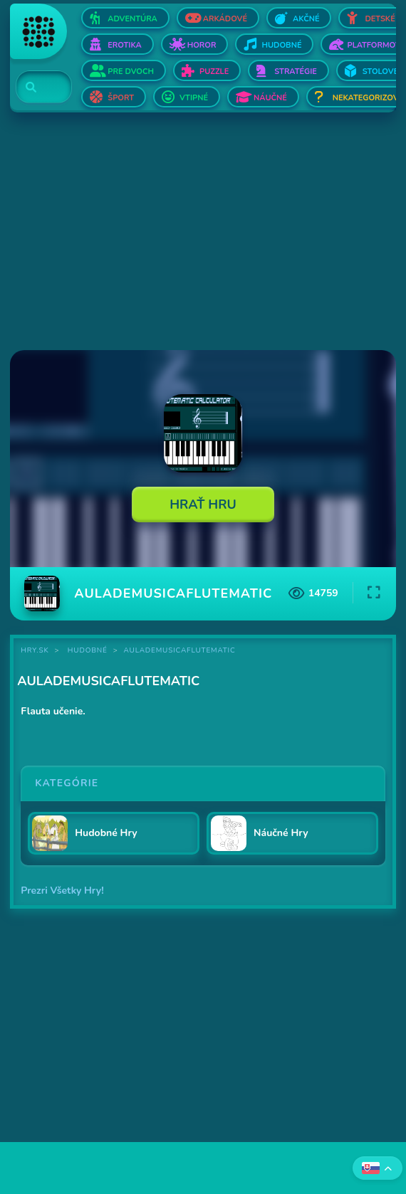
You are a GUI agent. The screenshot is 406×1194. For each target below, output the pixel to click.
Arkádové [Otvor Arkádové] (225, 19)
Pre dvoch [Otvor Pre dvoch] (131, 71)
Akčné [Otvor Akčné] (306, 19)
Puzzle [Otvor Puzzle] (214, 71)
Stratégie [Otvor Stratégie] (295, 71)
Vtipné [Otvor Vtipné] (193, 98)
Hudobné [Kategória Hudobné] (88, 650)
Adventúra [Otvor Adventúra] (132, 19)
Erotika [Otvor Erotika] (124, 45)
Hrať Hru (203, 504)
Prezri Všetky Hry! (62, 890)
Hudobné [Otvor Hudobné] (281, 45)
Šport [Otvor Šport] (121, 98)
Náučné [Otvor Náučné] (270, 98)
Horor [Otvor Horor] (202, 45)
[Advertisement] (203, 232)
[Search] (35, 87)
